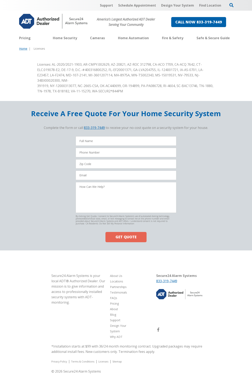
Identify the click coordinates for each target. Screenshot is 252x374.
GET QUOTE (126, 236)
